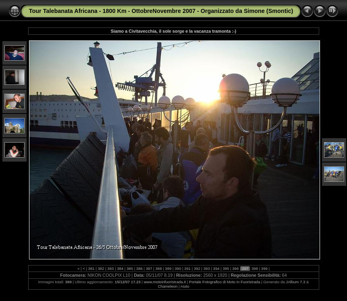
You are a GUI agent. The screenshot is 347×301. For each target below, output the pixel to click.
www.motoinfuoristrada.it (165, 282)
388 (158, 268)
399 (264, 268)
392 (197, 268)
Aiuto (185, 286)
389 (168, 268)
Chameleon (167, 286)
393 (206, 268)
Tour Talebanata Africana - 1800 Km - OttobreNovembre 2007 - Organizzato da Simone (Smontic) (161, 11)
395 (226, 268)
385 (129, 268)
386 (139, 268)
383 (110, 268)
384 (120, 268)
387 (149, 268)
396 (235, 268)
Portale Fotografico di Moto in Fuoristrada (224, 282)
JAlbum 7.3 (295, 282)
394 (216, 268)
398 (254, 268)
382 (101, 268)
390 (178, 268)
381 (91, 268)
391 (187, 268)
